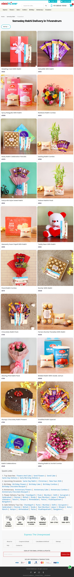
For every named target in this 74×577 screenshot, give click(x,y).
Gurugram (64, 495)
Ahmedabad (34, 499)
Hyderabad (6, 497)
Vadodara (6, 499)
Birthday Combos (50, 484)
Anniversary (40, 10)
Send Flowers (39, 475)
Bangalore (6, 501)
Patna (43, 499)
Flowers (12, 10)
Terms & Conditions (28, 575)
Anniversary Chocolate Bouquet (15, 492)
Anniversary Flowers (23, 489)
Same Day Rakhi (29, 481)
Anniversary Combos (59, 489)
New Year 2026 (55, 481)
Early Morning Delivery (29, 478)
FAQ (8, 545)
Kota (69, 507)
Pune (39, 495)
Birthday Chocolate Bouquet (14, 486)
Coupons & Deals (24, 541)
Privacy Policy (39, 575)
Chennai (17, 497)
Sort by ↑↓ (6, 26)
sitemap (58, 541)
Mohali (25, 497)
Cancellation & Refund (42, 541)
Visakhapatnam (54, 499)
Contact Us (19, 545)
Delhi (55, 495)
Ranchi (15, 499)
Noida (33, 497)
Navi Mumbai (43, 497)
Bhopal (62, 497)
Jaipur (53, 497)
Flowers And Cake (24, 475)
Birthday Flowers (19, 484)
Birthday (32, 10)
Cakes (18, 10)
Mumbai (47, 495)
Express (5, 10)
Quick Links (7, 471)
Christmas (42, 481)
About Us (9, 541)
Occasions (48, 10)
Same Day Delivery (9, 478)
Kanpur (23, 499)
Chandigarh (30, 495)
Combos (25, 10)
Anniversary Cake (41, 489)
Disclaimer (47, 575)
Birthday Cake (34, 484)
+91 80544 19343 (58, 5)
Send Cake (51, 475)
